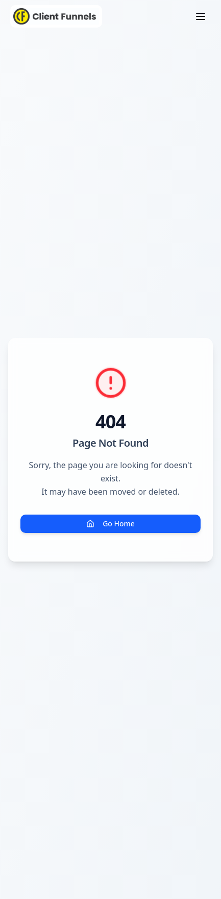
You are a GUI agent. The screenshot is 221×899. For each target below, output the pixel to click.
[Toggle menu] (200, 16)
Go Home (110, 523)
